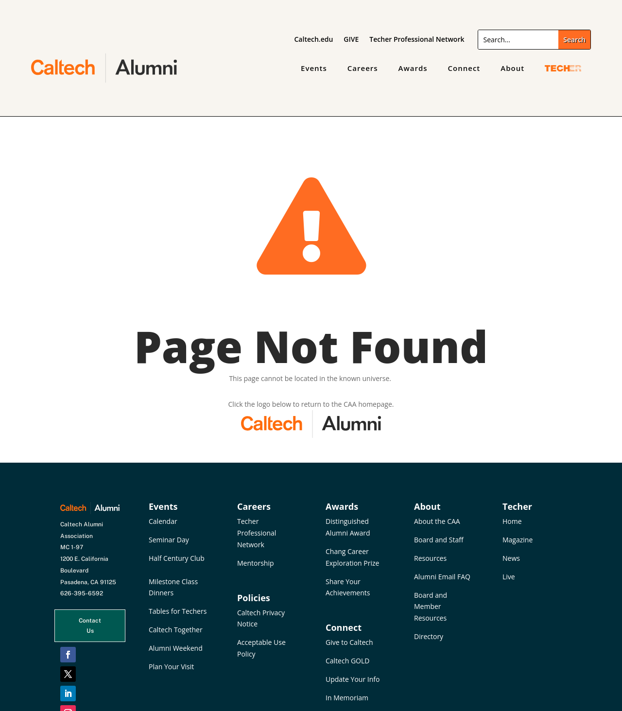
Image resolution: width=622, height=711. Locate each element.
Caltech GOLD (347, 660)
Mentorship (255, 563)
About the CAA (437, 521)
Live (508, 576)
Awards (413, 68)
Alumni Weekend (176, 648)
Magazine (517, 539)
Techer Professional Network (416, 40)
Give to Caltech (349, 642)
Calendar (163, 521)
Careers (362, 68)
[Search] (518, 39)
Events (314, 68)
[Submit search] (574, 39)
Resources (430, 558)
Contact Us (90, 625)
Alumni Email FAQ (442, 576)
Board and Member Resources (430, 606)
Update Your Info (353, 679)
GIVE (351, 40)
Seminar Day (169, 539)
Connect (464, 68)
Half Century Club (177, 558)
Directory (428, 636)
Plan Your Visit (171, 666)
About (512, 68)
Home (512, 521)
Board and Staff (439, 539)
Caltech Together (176, 629)
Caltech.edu (313, 40)
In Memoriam (347, 697)
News (511, 558)
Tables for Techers (178, 611)
